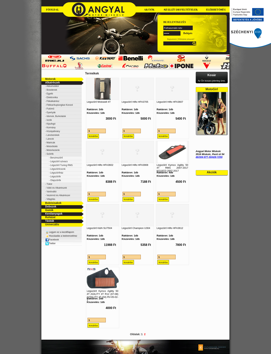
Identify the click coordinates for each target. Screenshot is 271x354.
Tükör (49, 184)
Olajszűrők (55, 180)
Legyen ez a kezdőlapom (61, 232)
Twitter (52, 243)
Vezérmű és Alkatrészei (58, 195)
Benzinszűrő (56, 157)
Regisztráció (172, 39)
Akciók (149, 10)
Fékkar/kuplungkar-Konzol (59, 105)
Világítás (50, 199)
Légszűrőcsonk (57, 169)
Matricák (50, 142)
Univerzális (52, 224)
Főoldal (52, 10)
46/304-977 (202, 157)
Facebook (52, 239)
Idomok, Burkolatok (56, 116)
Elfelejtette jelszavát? (186, 39)
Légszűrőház (56, 172)
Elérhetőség (216, 10)
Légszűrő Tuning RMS (61, 165)
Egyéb (49, 93)
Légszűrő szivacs (59, 161)
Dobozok (50, 206)
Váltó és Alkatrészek (56, 188)
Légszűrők (55, 176)
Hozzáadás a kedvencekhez (63, 236)
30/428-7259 (215, 157)
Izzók (49, 120)
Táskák (49, 220)
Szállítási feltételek (181, 10)
